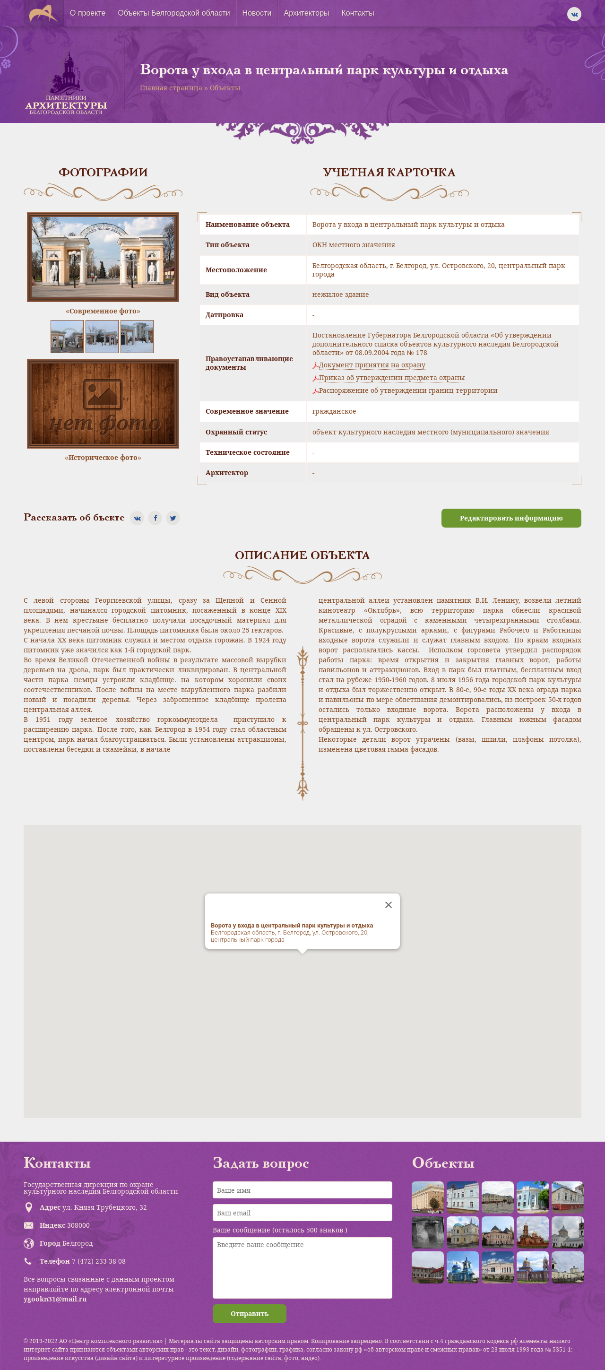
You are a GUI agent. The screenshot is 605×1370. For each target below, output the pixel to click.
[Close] (388, 904)
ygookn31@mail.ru (55, 1298)
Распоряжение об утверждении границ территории (408, 390)
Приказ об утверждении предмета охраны (392, 377)
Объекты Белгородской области (174, 13)
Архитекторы (306, 13)
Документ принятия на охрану (372, 365)
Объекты (225, 87)
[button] (302, 962)
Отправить (249, 1313)
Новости (257, 13)
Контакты (358, 13)
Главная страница (171, 87)
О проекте (87, 13)
